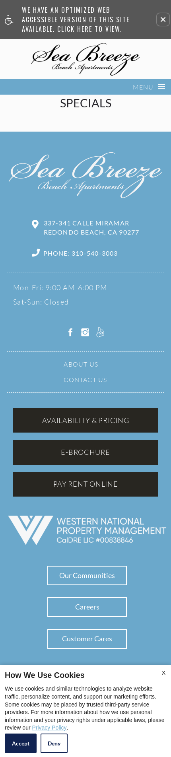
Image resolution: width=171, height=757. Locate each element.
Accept (20, 743)
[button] (163, 19)
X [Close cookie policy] (163, 672)
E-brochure (85, 452)
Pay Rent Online (85, 483)
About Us (81, 364)
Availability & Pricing (85, 420)
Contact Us (85, 380)
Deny (54, 743)
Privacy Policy (49, 727)
